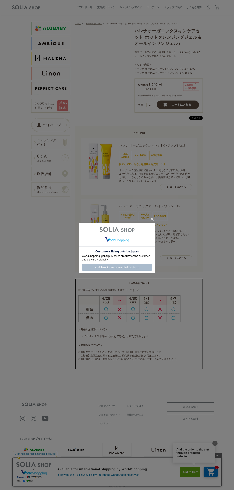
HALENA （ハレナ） (94, 24)
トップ (78, 24)
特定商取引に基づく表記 (163, 475)
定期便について (105, 7)
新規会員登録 (190, 407)
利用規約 (78, 475)
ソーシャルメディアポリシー (131, 475)
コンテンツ (153, 7)
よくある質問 (194, 7)
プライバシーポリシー (100, 475)
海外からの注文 (135, 414)
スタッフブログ (173, 7)
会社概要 (63, 475)
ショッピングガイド (131, 7)
